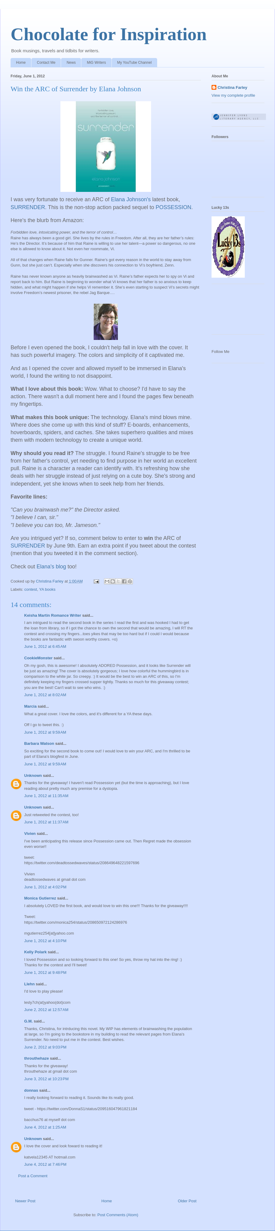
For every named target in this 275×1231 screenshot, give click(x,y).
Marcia (30, 706)
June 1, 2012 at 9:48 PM (45, 972)
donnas (31, 1090)
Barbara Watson (39, 743)
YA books (47, 589)
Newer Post (25, 1201)
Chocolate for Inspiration (109, 34)
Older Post (187, 1201)
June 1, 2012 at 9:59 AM (45, 732)
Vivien (30, 833)
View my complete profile (233, 95)
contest (30, 589)
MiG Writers (96, 62)
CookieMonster (38, 658)
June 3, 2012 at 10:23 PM (46, 1079)
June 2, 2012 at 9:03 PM (45, 1047)
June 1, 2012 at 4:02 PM (45, 887)
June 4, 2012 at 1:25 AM (45, 1127)
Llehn (29, 984)
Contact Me (46, 62)
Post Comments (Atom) (117, 1215)
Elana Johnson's (131, 199)
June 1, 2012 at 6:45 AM (45, 646)
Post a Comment (32, 1176)
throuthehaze (36, 1058)
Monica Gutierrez (40, 898)
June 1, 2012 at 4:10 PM (45, 941)
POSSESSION (173, 207)
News (71, 62)
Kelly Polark (35, 952)
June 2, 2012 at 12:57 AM (46, 1009)
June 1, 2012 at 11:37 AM (46, 822)
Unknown (33, 775)
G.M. (28, 1021)
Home (21, 62)
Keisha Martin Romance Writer (52, 615)
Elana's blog (51, 567)
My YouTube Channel (134, 62)
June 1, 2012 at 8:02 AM (45, 695)
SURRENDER (28, 207)
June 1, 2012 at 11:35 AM (46, 795)
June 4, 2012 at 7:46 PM (45, 1164)
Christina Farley (232, 87)
